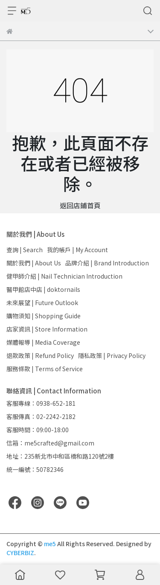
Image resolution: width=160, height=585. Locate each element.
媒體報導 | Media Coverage (43, 342)
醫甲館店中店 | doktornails (43, 289)
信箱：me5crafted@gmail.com (50, 443)
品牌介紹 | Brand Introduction (107, 263)
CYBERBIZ (20, 552)
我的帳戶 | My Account (77, 249)
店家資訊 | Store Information (46, 329)
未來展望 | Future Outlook (42, 302)
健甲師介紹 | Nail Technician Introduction (64, 276)
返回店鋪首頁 (80, 205)
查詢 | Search (24, 249)
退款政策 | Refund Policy (40, 355)
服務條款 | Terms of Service (44, 368)
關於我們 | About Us (33, 263)
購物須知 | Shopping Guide (43, 315)
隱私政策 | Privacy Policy (111, 355)
